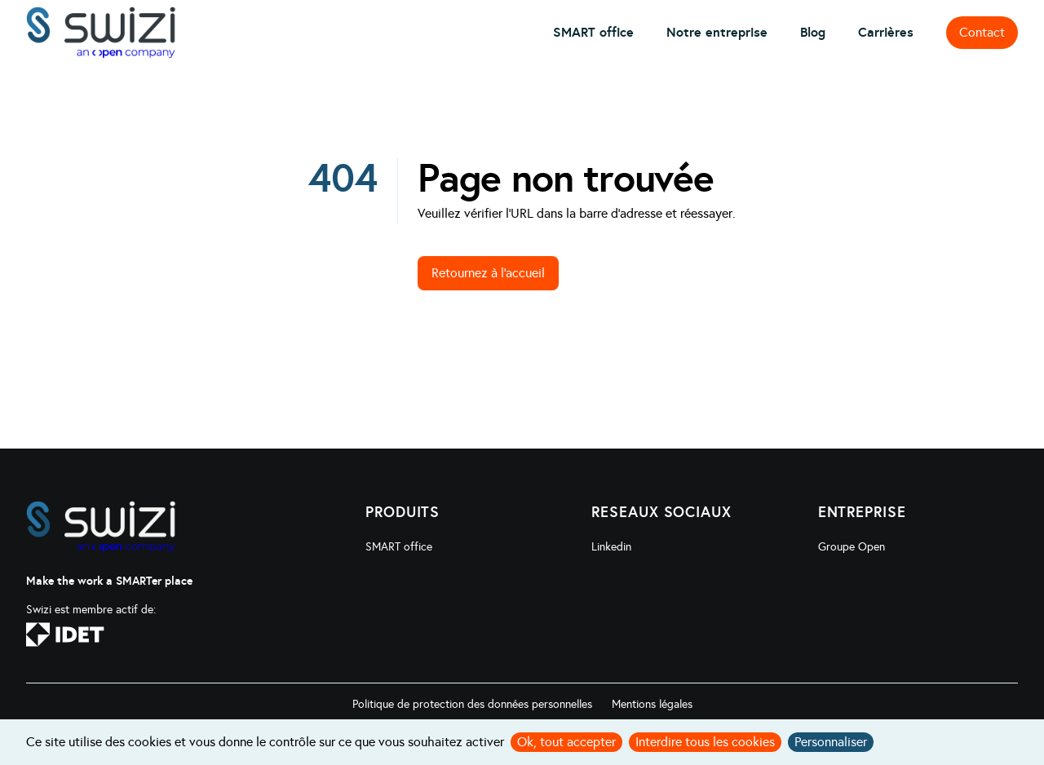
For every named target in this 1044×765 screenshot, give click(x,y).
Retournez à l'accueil (488, 273)
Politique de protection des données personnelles (472, 704)
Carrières (886, 32)
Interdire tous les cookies (705, 742)
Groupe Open (851, 547)
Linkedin (611, 547)
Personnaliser (830, 742)
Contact (982, 32)
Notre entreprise (717, 32)
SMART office (593, 32)
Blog (812, 32)
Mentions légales (652, 704)
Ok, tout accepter (566, 742)
